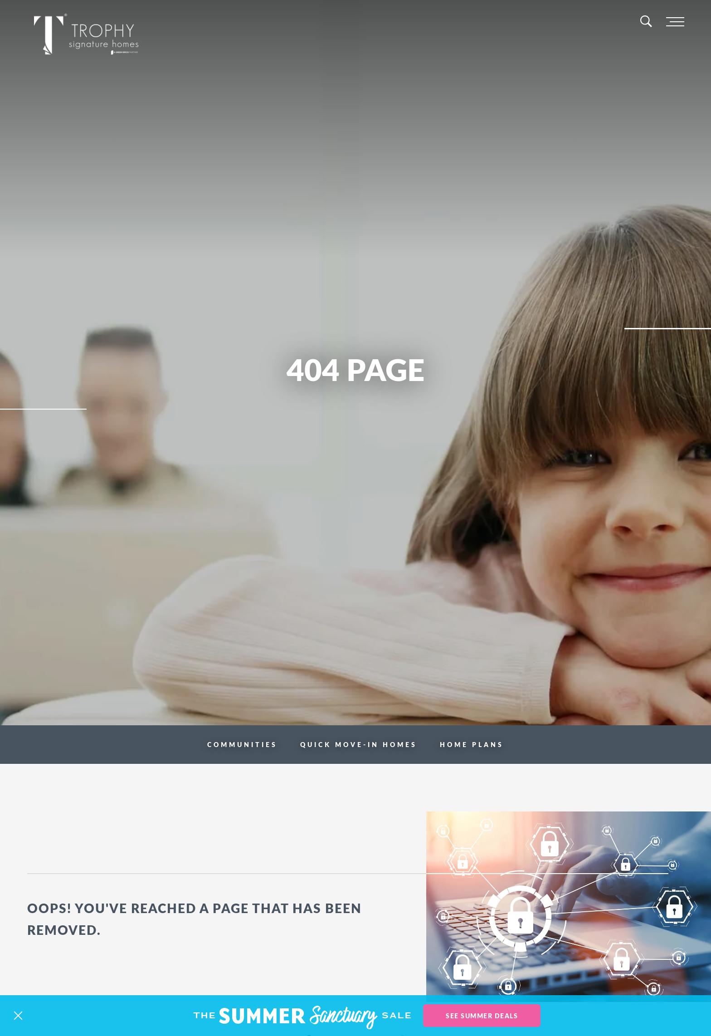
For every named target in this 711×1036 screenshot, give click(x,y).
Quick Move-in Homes (358, 744)
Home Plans (472, 744)
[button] (18, 1016)
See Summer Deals (482, 1015)
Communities (242, 744)
